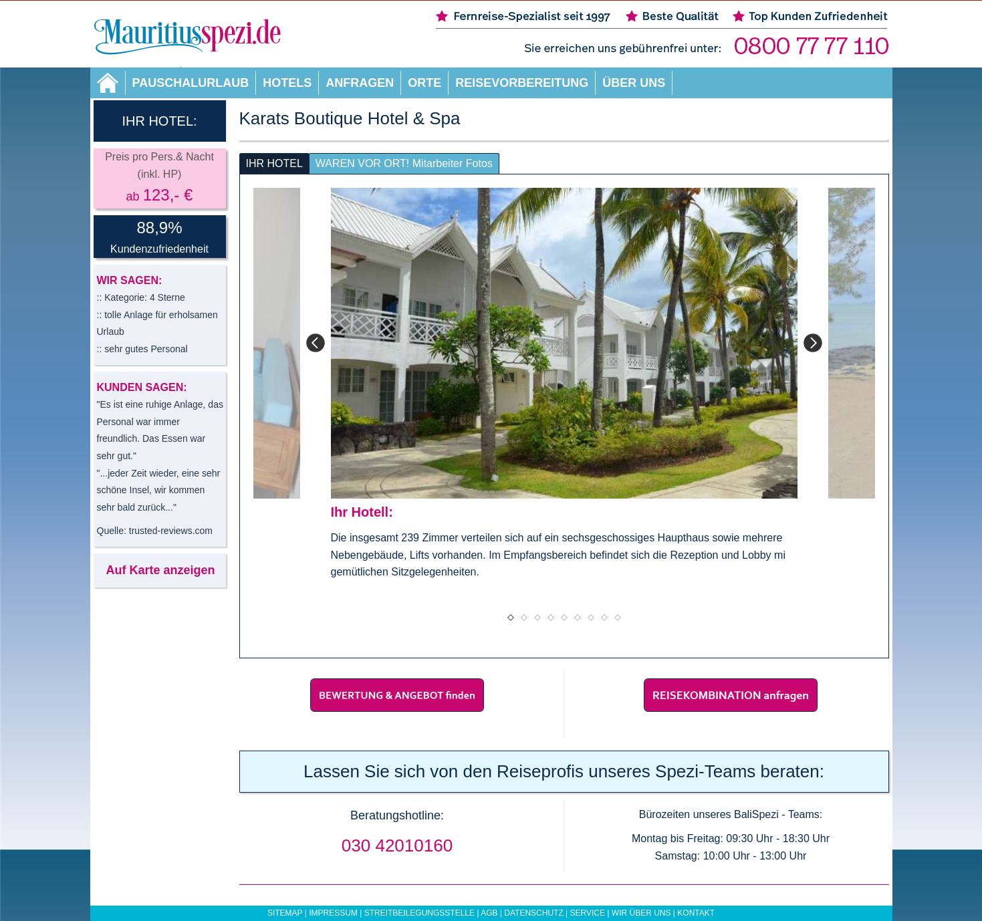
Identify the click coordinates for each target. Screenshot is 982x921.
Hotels (287, 83)
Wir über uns (641, 913)
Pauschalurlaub (190, 83)
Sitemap (284, 913)
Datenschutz (533, 913)
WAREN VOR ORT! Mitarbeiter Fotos (404, 163)
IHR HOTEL (274, 163)
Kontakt (696, 913)
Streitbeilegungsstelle (419, 913)
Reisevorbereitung (521, 83)
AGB (489, 913)
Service (587, 913)
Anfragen (360, 83)
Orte (424, 83)
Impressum (333, 913)
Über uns (633, 83)
